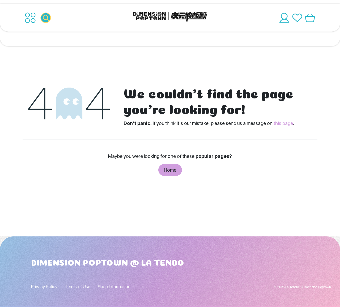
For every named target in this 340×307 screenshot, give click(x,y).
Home (170, 170)
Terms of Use (77, 286)
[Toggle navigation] (30, 17)
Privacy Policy (44, 286)
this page (283, 123)
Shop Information (114, 286)
